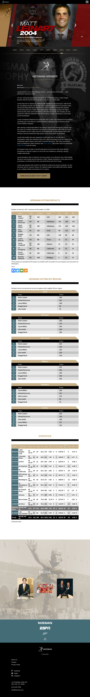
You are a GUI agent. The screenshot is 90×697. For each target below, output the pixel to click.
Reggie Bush (21, 145)
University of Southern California (32, 87)
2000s (62, 50)
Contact (13, 662)
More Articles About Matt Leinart (33, 176)
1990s (55, 50)
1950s (28, 50)
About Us (14, 659)
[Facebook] (13, 270)
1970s (41, 50)
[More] (26, 270)
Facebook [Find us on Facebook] (15, 671)
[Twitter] (17, 270)
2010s (68, 50)
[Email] (22, 270)
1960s (35, 50)
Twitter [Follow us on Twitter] (14, 673)
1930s (15, 50)
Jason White (47, 143)
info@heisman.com (17, 690)
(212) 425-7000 (16, 687)
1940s (21, 50)
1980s (48, 50)
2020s (75, 50)
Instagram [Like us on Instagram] (15, 676)
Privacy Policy (15, 664)
